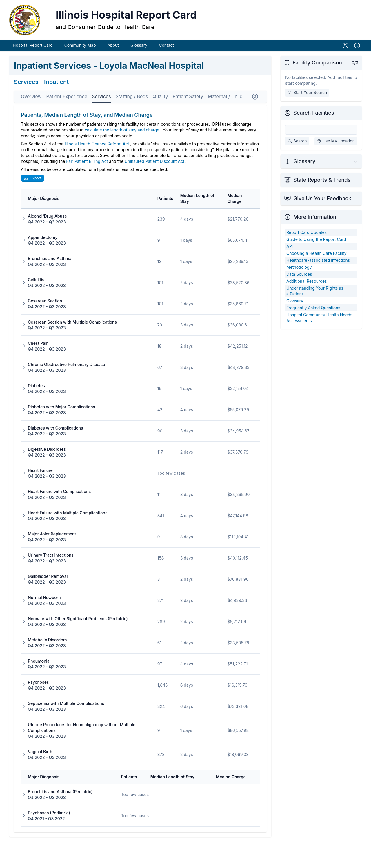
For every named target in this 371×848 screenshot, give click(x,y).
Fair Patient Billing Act (87, 167)
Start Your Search (307, 98)
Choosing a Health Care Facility (316, 259)
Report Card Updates (306, 238)
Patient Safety (187, 103)
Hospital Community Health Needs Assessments (319, 324)
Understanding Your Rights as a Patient (314, 297)
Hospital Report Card (33, 51)
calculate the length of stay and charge (122, 136)
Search (297, 147)
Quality (160, 103)
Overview (31, 103)
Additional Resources (306, 287)
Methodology (299, 273)
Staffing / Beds (132, 103)
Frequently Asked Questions (313, 314)
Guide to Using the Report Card (316, 245)
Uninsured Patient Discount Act (155, 167)
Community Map (80, 51)
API (289, 252)
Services (101, 103)
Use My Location (336, 147)
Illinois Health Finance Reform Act (97, 150)
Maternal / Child (225, 103)
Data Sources (299, 280)
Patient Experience (67, 103)
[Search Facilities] (321, 136)
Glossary (138, 51)
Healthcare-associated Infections (318, 266)
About (113, 51)
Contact (166, 51)
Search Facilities (313, 119)
